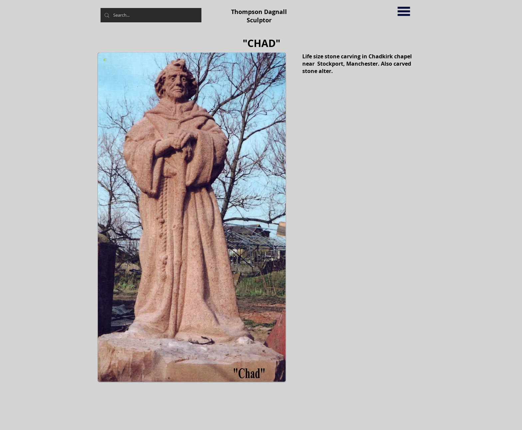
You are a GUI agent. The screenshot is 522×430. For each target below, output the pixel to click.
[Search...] (150, 15)
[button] (404, 11)
